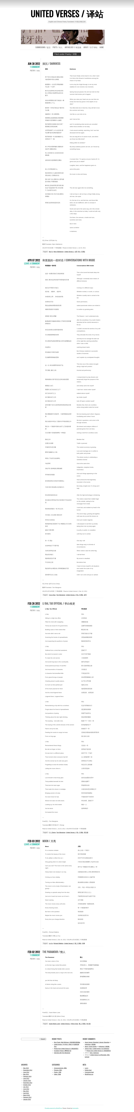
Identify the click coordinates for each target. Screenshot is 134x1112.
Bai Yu (51, 251)
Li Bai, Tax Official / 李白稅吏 (58, 603)
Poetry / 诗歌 (35, 70)
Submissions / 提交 (43, 47)
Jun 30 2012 (34, 64)
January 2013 (27, 1080)
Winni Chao (74, 1023)
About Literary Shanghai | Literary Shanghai (97, 1042)
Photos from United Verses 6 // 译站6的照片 (66, 1048)
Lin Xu (51, 943)
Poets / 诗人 (58, 47)
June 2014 (26, 1072)
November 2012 (27, 1082)
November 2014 (27, 1070)
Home (102, 47)
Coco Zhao (52, 595)
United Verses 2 (71, 595)
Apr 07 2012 (34, 260)
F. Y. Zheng (52, 832)
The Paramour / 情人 (53, 952)
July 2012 (26, 1087)
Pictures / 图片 (58, 1070)
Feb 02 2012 (34, 952)
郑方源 (86, 832)
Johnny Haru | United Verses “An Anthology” (97, 1048)
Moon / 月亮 (49, 841)
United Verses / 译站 (67, 13)
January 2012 (27, 1099)
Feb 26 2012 (34, 603)
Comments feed (89, 1072)
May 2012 (26, 1091)
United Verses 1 (69, 251)
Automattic (75, 1108)
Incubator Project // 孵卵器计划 (62, 1050)
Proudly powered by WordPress (53, 1108)
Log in (86, 1068)
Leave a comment (32, 263)
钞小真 (88, 1023)
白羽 (76, 251)
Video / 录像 (57, 1074)
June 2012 (26, 1089)
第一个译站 (81, 251)
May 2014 (26, 1074)
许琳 (83, 943)
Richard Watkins (58, 943)
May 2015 (26, 1068)
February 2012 (27, 1097)
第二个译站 (79, 595)
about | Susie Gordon (91, 1046)
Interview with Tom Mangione (62, 1053)
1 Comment (35, 66)
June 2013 (26, 1078)
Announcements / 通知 (60, 1068)
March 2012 (26, 1095)
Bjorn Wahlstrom (59, 251)
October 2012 (27, 1085)
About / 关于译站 (90, 47)
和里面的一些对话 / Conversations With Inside (68, 260)
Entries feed (88, 1070)
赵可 (85, 595)
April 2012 (26, 1093)
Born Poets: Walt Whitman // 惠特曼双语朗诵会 (67, 1042)
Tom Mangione (60, 595)
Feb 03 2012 (34, 841)
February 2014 (27, 1076)
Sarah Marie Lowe (54, 1023)
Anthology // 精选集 (73, 47)
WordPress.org (89, 1074)
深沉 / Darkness (51, 63)
